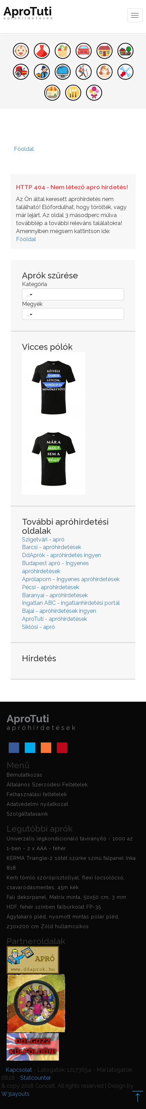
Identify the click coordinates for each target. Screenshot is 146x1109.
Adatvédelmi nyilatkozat (37, 804)
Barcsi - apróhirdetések (51, 547)
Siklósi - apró (38, 627)
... (29, 294)
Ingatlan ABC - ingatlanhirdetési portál (71, 603)
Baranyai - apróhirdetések (55, 595)
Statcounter (35, 1078)
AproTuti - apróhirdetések (54, 619)
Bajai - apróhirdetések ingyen (59, 611)
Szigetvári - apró (43, 539)
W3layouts (15, 1094)
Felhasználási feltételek (37, 794)
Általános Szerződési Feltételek (47, 784)
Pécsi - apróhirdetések (50, 587)
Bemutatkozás (25, 775)
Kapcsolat (19, 1069)
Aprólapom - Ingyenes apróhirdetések (71, 579)
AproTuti (28, 15)
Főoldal (26, 239)
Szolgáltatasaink (27, 814)
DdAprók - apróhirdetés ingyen (61, 555)
